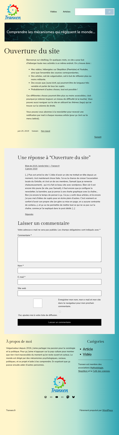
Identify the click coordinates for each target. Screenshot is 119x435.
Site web (22, 288)
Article (88, 349)
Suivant (97, 137)
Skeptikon (83, 371)
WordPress (107, 410)
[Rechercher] (109, 12)
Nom (21, 265)
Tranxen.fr (11, 410)
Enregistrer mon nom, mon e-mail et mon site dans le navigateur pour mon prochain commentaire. (79, 303)
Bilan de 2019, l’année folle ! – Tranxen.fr (42, 166)
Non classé (45, 131)
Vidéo (87, 354)
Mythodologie (96, 367)
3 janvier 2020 (31, 168)
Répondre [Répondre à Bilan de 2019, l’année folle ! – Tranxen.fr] (29, 214)
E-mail (21, 277)
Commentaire (25, 235)
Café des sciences (101, 371)
